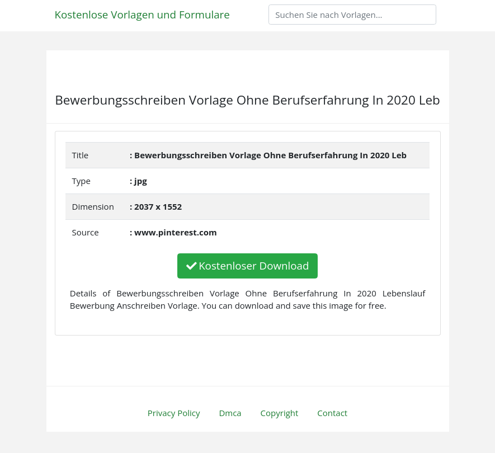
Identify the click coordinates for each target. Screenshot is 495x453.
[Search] (352, 14)
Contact (332, 412)
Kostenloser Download (247, 265)
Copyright (280, 412)
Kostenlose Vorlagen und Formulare (142, 14)
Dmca (230, 412)
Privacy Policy (174, 412)
